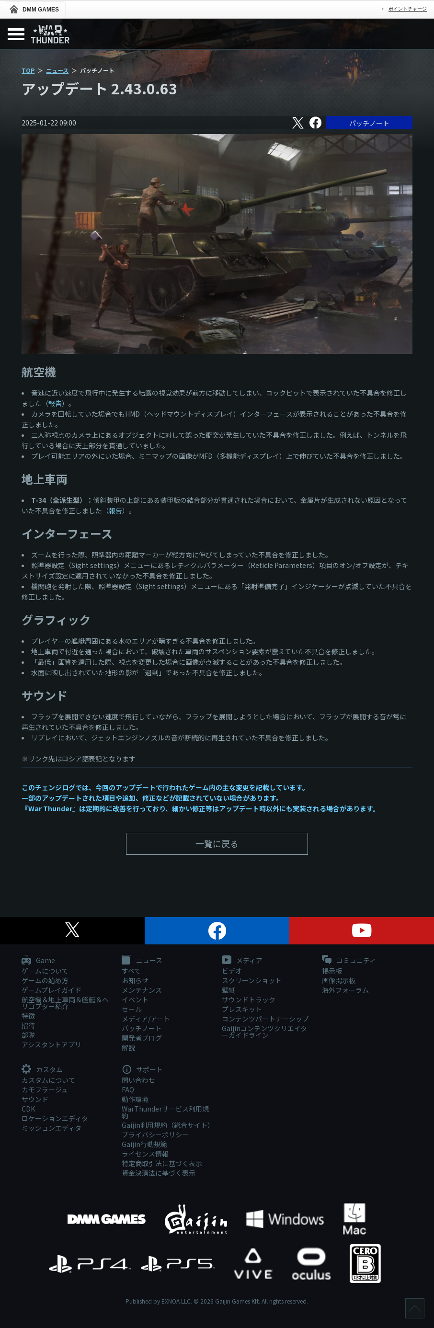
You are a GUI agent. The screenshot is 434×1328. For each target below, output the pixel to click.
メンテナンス (142, 990)
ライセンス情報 (145, 1153)
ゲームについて (45, 970)
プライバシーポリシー (155, 1134)
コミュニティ (349, 961)
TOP (28, 70)
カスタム (42, 1070)
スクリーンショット (252, 980)
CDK (28, 1108)
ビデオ (232, 970)
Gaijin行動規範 (144, 1144)
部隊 (28, 1035)
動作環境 (135, 1099)
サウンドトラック (248, 999)
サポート (142, 1070)
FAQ (128, 1089)
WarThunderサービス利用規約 (165, 1112)
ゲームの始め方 (45, 980)
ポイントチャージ (407, 8)
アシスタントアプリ (51, 1044)
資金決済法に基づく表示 (158, 1172)
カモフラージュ (45, 1089)
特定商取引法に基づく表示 (162, 1163)
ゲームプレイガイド (51, 990)
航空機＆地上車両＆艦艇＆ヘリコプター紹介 (65, 1003)
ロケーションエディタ (55, 1118)
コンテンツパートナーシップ (265, 1018)
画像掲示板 (338, 980)
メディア (242, 961)
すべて (131, 970)
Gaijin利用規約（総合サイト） (167, 1125)
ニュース (57, 70)
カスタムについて (48, 1080)
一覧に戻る (217, 843)
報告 (55, 403)
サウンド (35, 1099)
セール (132, 1009)
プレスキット (242, 1009)
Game (38, 961)
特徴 (28, 1015)
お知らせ (135, 980)
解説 (128, 1047)
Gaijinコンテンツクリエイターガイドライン (264, 1031)
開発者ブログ (142, 1037)
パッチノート (369, 123)
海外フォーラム (345, 990)
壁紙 (228, 990)
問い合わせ (138, 1080)
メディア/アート (146, 1018)
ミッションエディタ (51, 1127)
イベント (135, 999)
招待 (28, 1025)
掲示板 (332, 970)
